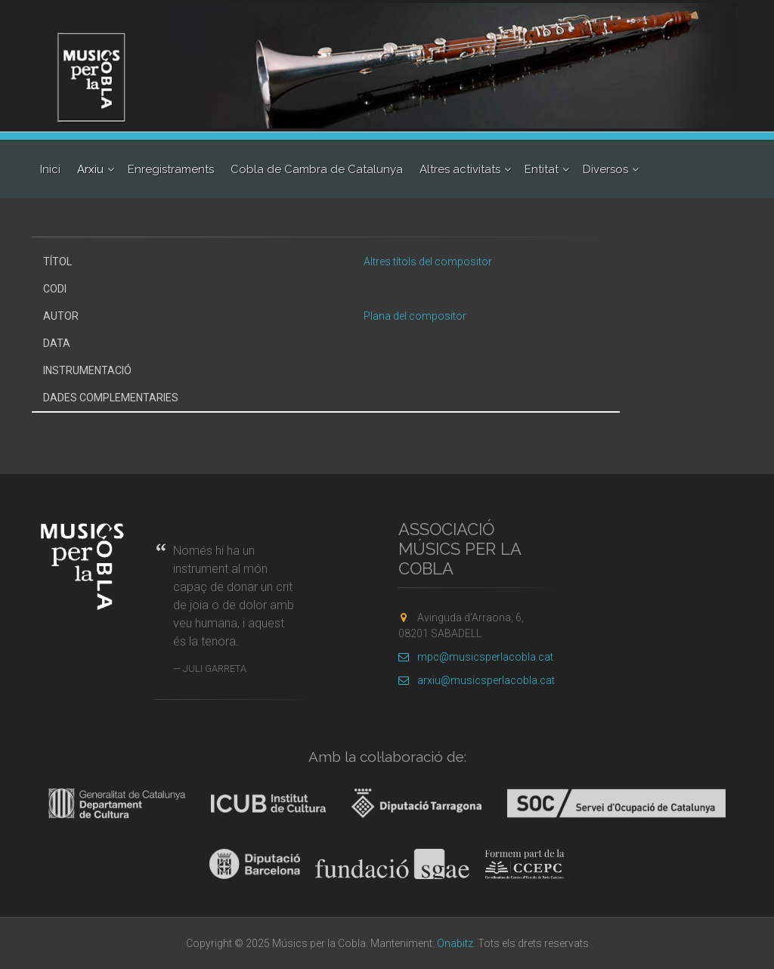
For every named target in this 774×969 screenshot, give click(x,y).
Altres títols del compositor (428, 261)
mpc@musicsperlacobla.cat (475, 657)
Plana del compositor (415, 316)
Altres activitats (460, 169)
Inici (50, 169)
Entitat (542, 169)
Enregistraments (171, 169)
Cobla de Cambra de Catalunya (317, 169)
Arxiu (90, 169)
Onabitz (455, 943)
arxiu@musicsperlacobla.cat (476, 680)
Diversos (605, 169)
